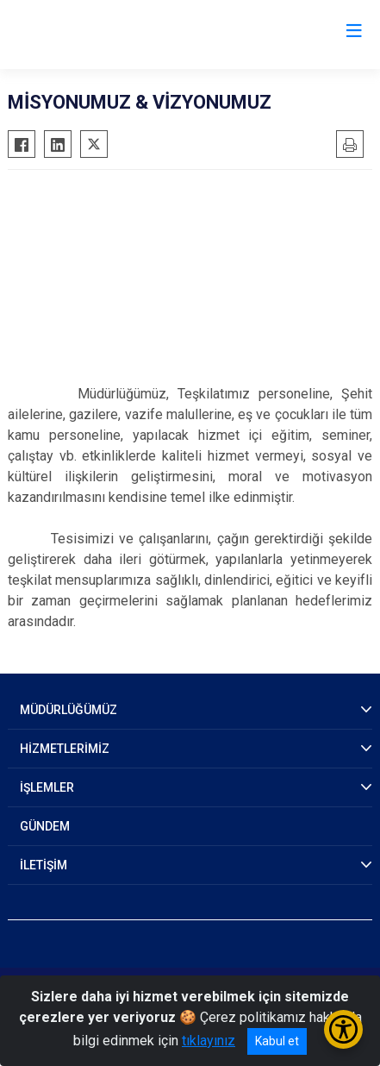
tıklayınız (208, 1040)
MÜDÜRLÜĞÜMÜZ (68, 710)
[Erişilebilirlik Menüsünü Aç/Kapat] (343, 1029)
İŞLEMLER (47, 787)
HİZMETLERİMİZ (64, 749)
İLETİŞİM (43, 865)
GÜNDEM (45, 826)
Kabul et (277, 1041)
